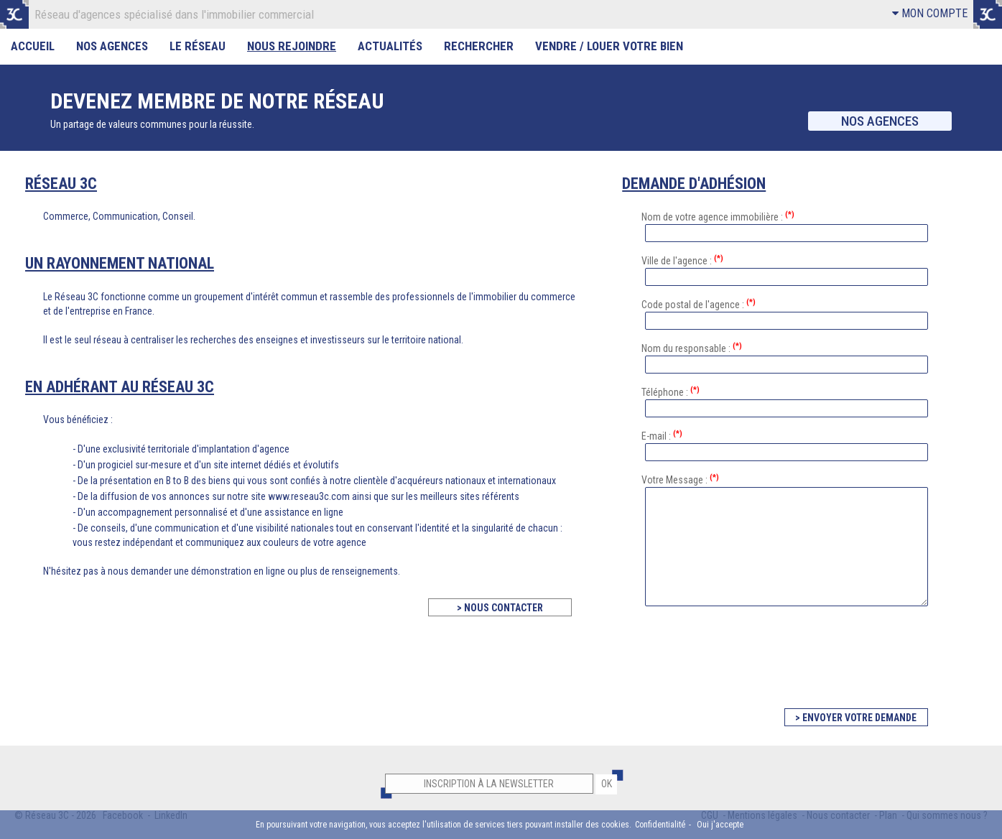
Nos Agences (112, 46)
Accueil (33, 46)
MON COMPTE (930, 13)
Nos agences (880, 121)
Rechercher (479, 46)
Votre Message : (680, 479)
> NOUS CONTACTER (500, 607)
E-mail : (661, 435)
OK (606, 783)
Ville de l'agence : (682, 260)
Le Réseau (198, 46)
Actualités (390, 46)
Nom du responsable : (691, 347)
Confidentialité (660, 825)
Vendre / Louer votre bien (609, 46)
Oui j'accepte (720, 825)
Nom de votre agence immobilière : (717, 216)
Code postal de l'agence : (698, 303)
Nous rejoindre (291, 46)
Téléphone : (670, 391)
